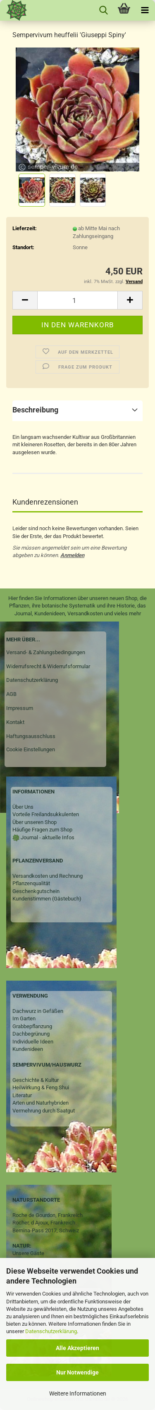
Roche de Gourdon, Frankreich (47, 1215)
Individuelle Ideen (32, 1041)
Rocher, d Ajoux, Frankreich (43, 1222)
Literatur (22, 1095)
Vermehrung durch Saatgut (43, 1111)
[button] (24, 300)
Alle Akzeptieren (77, 1348)
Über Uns (22, 807)
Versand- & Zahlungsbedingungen (45, 652)
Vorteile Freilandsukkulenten (45, 814)
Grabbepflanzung (32, 1026)
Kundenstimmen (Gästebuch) (46, 899)
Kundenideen (27, 1049)
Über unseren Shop (34, 822)
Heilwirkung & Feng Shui (40, 1087)
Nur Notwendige (77, 1372)
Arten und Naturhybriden (40, 1103)
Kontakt (15, 722)
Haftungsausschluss (30, 736)
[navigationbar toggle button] (144, 10)
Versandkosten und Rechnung (47, 876)
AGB (11, 694)
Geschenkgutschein (36, 891)
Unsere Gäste (28, 1253)
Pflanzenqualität (31, 883)
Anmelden (72, 555)
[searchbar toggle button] (103, 10)
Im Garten (24, 1018)
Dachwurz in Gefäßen (37, 1011)
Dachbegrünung (31, 1034)
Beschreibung (35, 409)
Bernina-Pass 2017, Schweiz (45, 1230)
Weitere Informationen (77, 1393)
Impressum (19, 708)
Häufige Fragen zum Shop (42, 829)
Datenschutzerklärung (51, 1331)
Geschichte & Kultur (35, 1080)
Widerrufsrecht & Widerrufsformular (48, 666)
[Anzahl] (77, 300)
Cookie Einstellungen (30, 749)
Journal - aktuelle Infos (46, 837)
